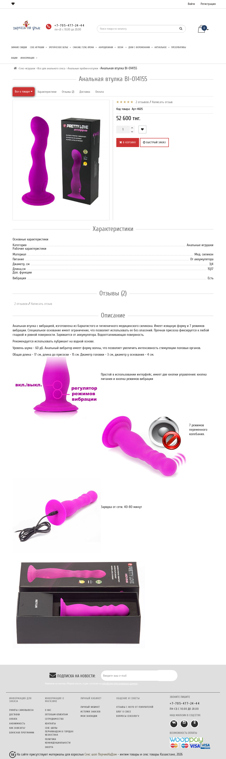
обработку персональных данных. (120, 683)
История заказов (90, 711)
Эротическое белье (60, 47)
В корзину (127, 142)
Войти (191, 4)
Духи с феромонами (140, 47)
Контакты (50, 723)
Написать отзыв (162, 102)
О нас (48, 710)
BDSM (122, 47)
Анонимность (17, 723)
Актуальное (162, 47)
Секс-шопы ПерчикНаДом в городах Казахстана (59, 731)
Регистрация (208, 4)
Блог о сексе (123, 711)
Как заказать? (17, 728)
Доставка (84, 92)
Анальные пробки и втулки (83, 68)
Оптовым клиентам (56, 714)
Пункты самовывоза (21, 710)
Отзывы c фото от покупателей (134, 707)
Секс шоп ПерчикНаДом (101, 754)
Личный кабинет (90, 707)
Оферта (49, 747)
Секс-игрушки (38, 47)
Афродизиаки (107, 47)
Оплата (99, 92)
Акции (14, 58)
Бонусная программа (21, 732)
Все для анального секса (51, 68)
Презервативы (178, 47)
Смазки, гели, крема (85, 47)
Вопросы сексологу (127, 716)
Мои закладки (89, 716)
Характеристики (47, 92)
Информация (29, 58)
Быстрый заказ (154, 142)
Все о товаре (23, 91)
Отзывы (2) (68, 92)
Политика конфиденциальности (58, 741)
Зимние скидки (19, 47)
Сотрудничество (54, 718)
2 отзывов (141, 102)
